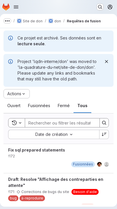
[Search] (63, 122)
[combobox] (53, 134)
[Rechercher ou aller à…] (100, 6)
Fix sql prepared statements (36, 149)
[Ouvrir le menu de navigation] (16, 7)
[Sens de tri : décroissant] (104, 134)
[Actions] (17, 93)
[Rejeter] (106, 61)
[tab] (14, 105)
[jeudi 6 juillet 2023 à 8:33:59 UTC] (83, 164)
